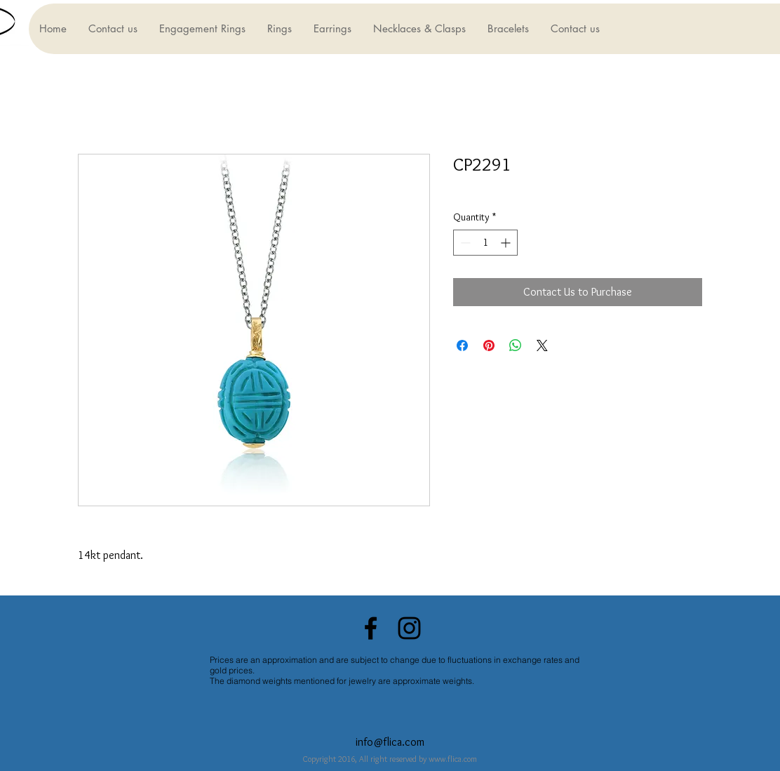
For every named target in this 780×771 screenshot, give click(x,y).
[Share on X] (542, 345)
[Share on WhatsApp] (515, 345)
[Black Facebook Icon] (371, 628)
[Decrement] (464, 242)
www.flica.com (453, 758)
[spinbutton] (485, 242)
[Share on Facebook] (462, 345)
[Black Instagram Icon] (409, 628)
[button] (202, 29)
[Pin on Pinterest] (488, 345)
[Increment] (507, 242)
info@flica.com (390, 742)
